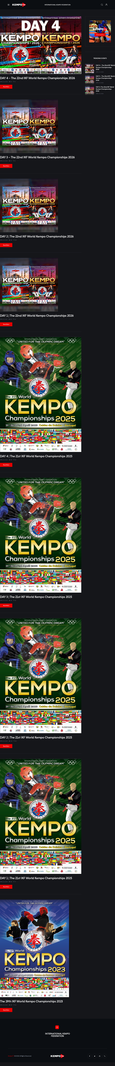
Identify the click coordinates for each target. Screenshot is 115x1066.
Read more (6, 86)
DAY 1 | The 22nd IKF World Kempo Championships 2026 (36, 315)
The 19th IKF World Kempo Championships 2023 (31, 1001)
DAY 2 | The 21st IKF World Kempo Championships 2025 (36, 737)
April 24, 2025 (4, 600)
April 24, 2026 (4, 81)
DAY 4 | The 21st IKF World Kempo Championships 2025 (36, 456)
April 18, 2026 (3, 319)
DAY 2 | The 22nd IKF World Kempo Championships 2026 (36, 236)
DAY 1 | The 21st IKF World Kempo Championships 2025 (36, 878)
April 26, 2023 (4, 1005)
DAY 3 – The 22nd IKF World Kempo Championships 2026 (37, 157)
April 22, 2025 (4, 881)
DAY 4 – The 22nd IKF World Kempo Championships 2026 (37, 78)
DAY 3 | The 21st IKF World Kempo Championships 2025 (36, 597)
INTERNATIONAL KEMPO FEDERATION (57, 1034)
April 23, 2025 (4, 741)
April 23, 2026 (4, 161)
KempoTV (11, 1056)
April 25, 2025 (4, 460)
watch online (100, 34)
